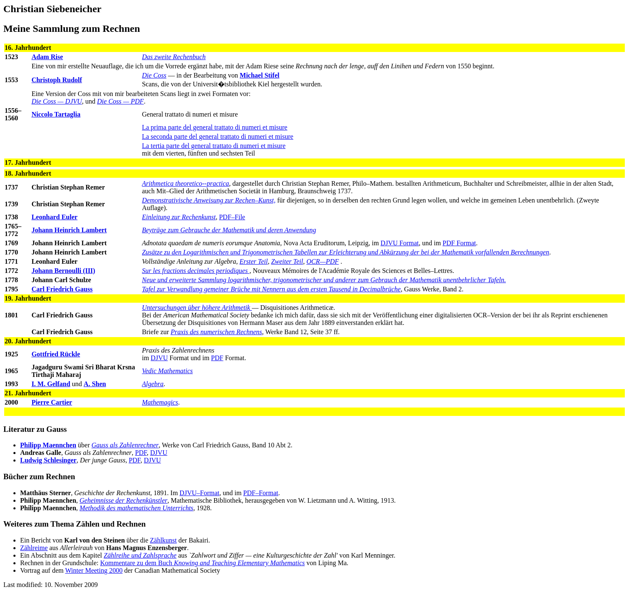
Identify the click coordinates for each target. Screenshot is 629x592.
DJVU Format (400, 243)
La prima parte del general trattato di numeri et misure (214, 127)
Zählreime (34, 547)
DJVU (159, 357)
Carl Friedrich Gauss (62, 289)
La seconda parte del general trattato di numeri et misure (217, 136)
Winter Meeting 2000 (93, 570)
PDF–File (232, 217)
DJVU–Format (199, 492)
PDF (217, 357)
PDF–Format (260, 492)
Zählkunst (163, 540)
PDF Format (459, 243)
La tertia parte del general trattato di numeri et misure (214, 145)
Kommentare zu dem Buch (202, 562)
